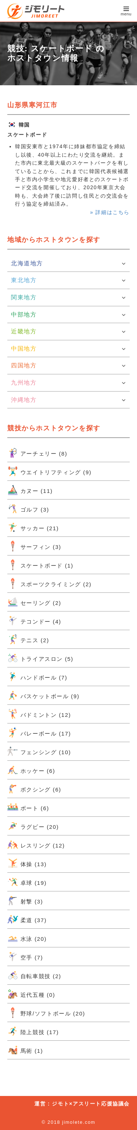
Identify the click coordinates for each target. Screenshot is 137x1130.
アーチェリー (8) (37, 452)
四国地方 (68, 365)
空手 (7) (25, 956)
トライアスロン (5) (40, 657)
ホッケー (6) (31, 769)
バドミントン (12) (39, 713)
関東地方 (68, 297)
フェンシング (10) (39, 751)
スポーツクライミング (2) (49, 583)
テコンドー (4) (34, 620)
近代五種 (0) (31, 993)
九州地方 (68, 382)
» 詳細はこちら (110, 212)
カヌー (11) (30, 489)
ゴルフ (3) (28, 508)
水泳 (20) (27, 937)
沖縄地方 (68, 400)
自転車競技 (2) (34, 975)
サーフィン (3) (34, 545)
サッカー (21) (33, 527)
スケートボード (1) (40, 564)
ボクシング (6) (34, 788)
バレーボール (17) (39, 732)
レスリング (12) (36, 844)
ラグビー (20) (33, 825)
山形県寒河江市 (32, 105)
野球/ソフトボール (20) (46, 1012)
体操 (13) (27, 863)
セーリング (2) (34, 601)
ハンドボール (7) (37, 676)
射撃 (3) (25, 900)
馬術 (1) (25, 1049)
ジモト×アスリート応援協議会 (91, 1104)
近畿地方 (68, 331)
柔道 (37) (27, 919)
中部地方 (68, 314)
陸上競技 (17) (33, 1031)
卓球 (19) (27, 881)
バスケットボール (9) (43, 695)
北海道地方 (68, 263)
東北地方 (68, 280)
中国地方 (68, 348)
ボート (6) (28, 807)
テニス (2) (28, 639)
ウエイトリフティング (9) (49, 471)
